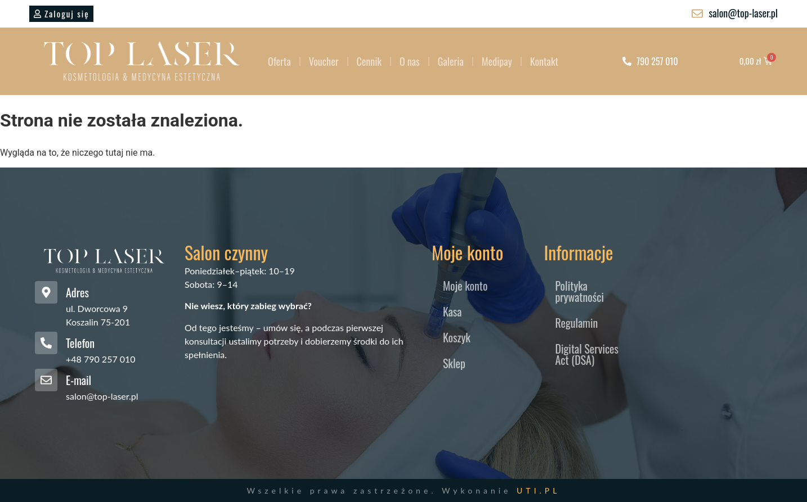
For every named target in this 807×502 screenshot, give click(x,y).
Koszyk (456, 337)
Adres (77, 292)
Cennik (369, 61)
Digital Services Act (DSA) (586, 354)
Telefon (80, 342)
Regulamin (576, 322)
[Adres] (46, 292)
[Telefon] (46, 343)
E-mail (78, 380)
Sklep (454, 363)
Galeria (451, 61)
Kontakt (544, 61)
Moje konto (465, 285)
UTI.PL (538, 490)
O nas (410, 61)
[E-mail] (46, 380)
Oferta (279, 61)
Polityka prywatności (579, 291)
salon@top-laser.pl (102, 396)
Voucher (324, 61)
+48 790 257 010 (101, 359)
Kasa (452, 311)
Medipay (497, 61)
